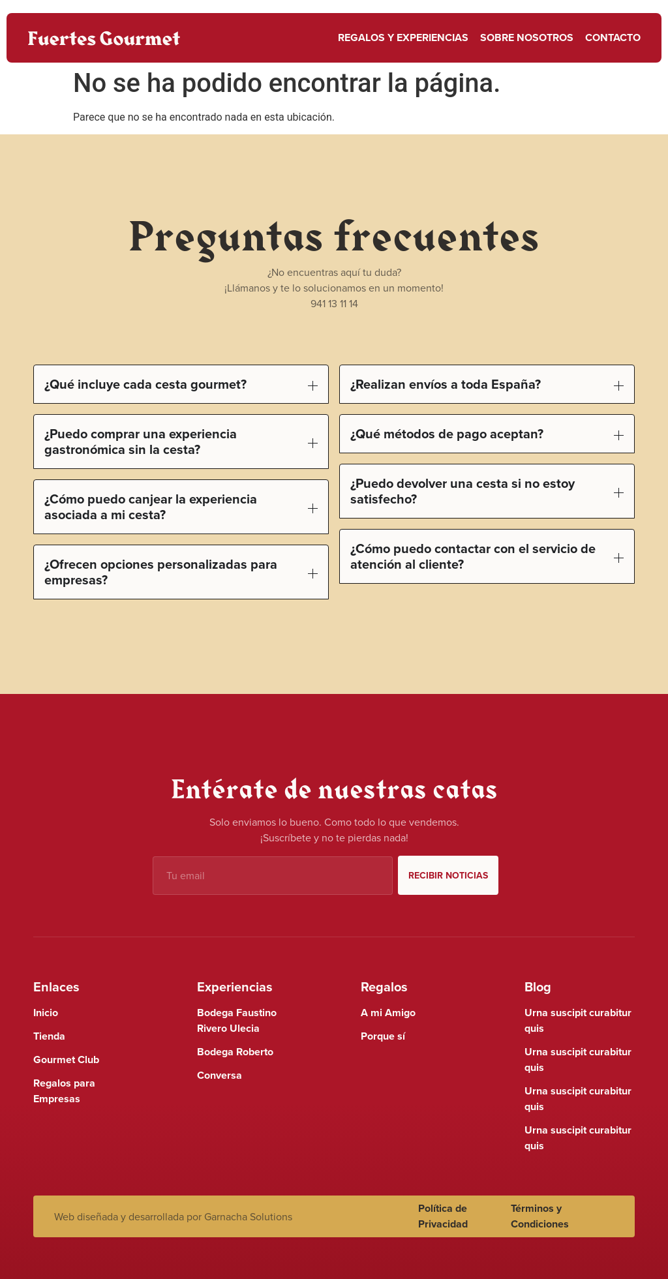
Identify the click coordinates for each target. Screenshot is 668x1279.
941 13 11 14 (334, 303)
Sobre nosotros (526, 37)
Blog (537, 986)
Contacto (613, 37)
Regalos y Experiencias (403, 37)
